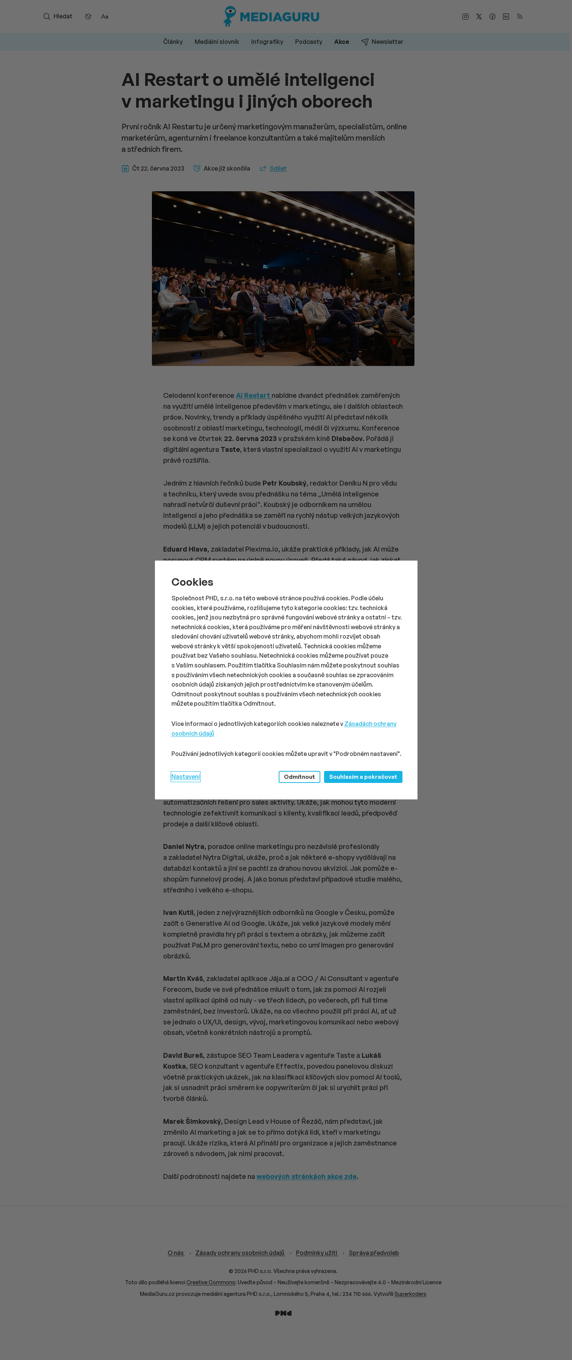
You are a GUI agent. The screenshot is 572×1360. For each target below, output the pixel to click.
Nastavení (185, 776)
